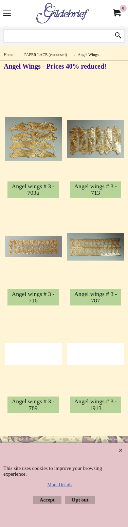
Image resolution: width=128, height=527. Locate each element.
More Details (59, 484)
